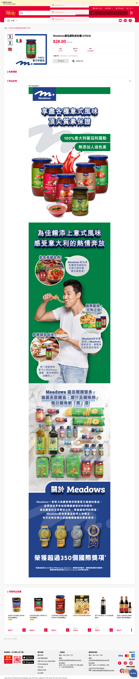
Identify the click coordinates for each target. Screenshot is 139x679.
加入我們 (40, 673)
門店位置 (120, 8)
